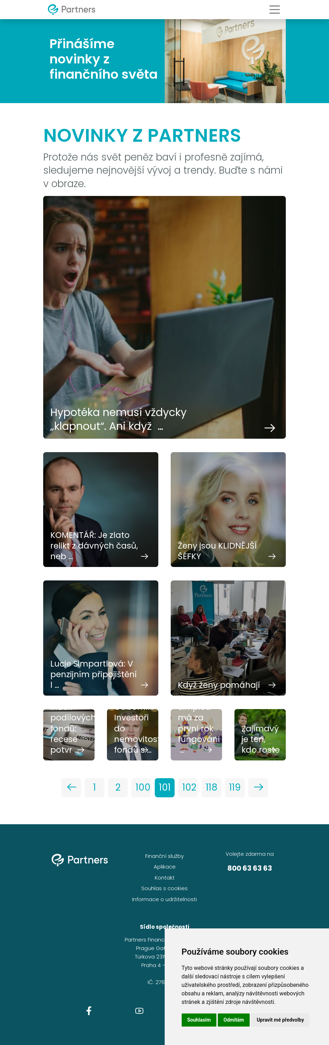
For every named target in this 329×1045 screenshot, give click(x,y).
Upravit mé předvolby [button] (280, 1020)
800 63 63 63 (249, 868)
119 (235, 787)
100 (143, 787)
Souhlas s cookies (164, 888)
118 (211, 787)
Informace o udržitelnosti (164, 899)
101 (165, 787)
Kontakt (165, 877)
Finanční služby (164, 856)
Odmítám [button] (233, 1020)
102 (189, 787)
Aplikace (165, 866)
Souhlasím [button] (199, 1020)
